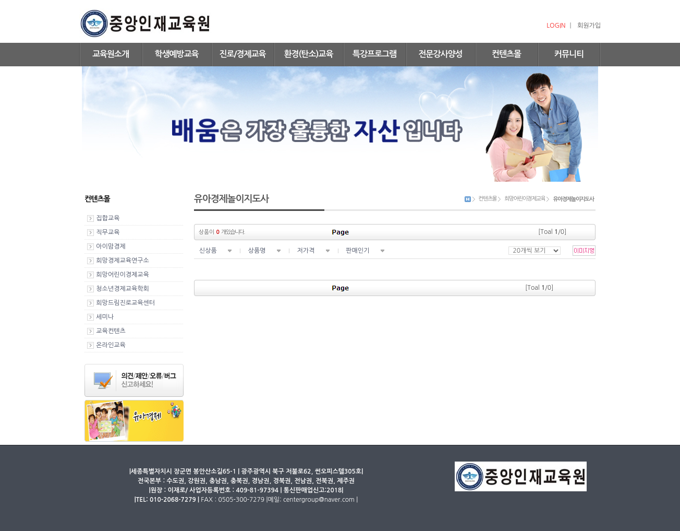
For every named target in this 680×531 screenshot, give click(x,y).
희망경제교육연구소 (122, 260)
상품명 (257, 250)
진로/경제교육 (242, 54)
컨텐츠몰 (506, 54)
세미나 (105, 317)
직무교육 (107, 232)
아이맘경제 (110, 246)
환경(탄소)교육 (308, 54)
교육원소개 (110, 54)
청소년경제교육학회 (122, 289)
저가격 (305, 250)
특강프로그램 (374, 54)
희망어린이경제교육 (122, 275)
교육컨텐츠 (110, 331)
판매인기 (357, 250)
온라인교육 (110, 345)
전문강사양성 (440, 54)
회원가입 (589, 25)
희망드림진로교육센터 (125, 303)
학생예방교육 (176, 54)
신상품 (208, 250)
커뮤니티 (569, 54)
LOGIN (556, 25)
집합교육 (107, 218)
